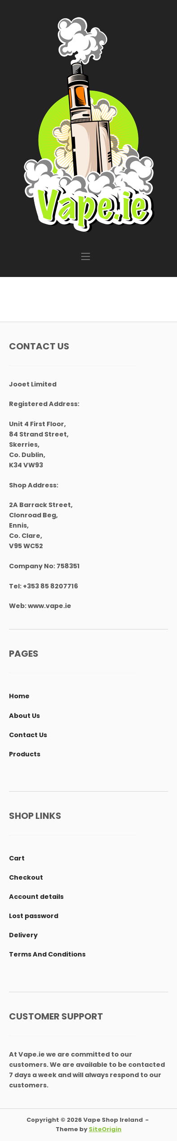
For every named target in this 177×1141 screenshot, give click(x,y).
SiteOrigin (105, 1129)
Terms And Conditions (47, 954)
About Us (24, 715)
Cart (17, 858)
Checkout (26, 877)
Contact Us (28, 734)
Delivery (23, 935)
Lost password (33, 915)
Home (19, 696)
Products (24, 754)
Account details (36, 896)
